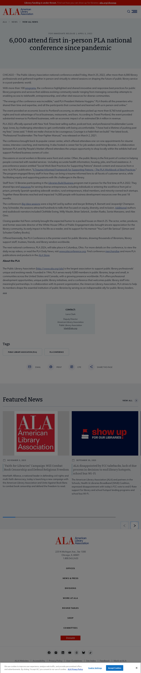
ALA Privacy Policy (75, 670)
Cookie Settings (95, 669)
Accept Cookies (114, 669)
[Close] (137, 669)
